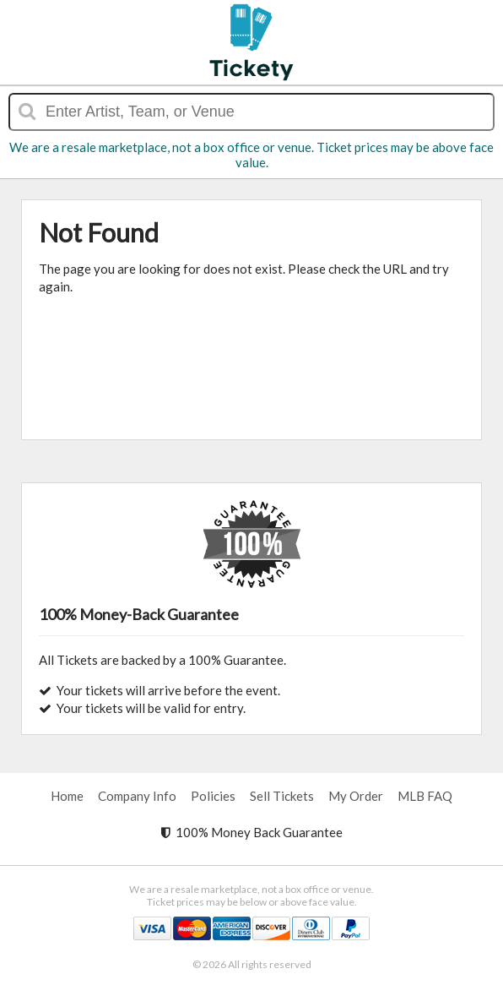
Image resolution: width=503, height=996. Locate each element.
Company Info (137, 795)
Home (67, 795)
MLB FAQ (425, 795)
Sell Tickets (282, 795)
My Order (355, 795)
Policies (213, 795)
